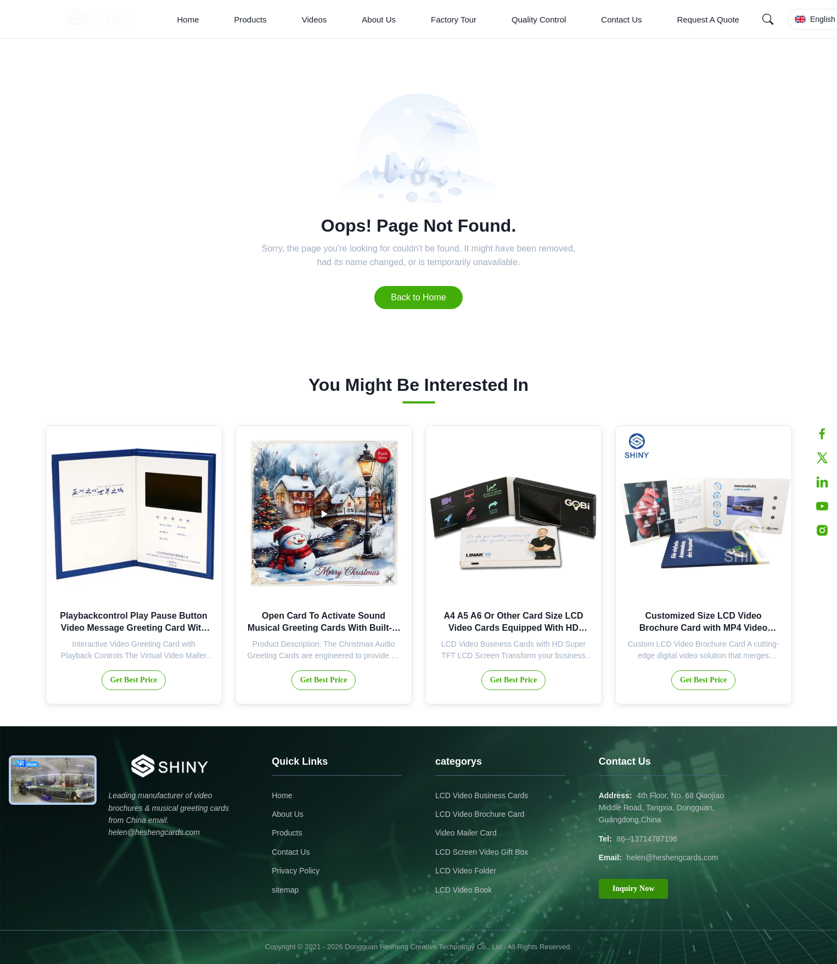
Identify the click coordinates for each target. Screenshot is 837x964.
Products (250, 19)
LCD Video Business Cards (481, 795)
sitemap (285, 889)
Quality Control (539, 19)
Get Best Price (134, 680)
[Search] (768, 19)
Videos (314, 19)
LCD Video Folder (465, 870)
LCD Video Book (463, 889)
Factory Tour (453, 19)
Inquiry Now (634, 888)
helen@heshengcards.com (672, 857)
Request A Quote (708, 19)
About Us (379, 19)
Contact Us (621, 19)
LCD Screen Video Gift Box (481, 852)
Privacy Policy (295, 870)
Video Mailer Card (466, 832)
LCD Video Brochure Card (479, 814)
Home (188, 19)
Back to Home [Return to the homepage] (418, 297)
